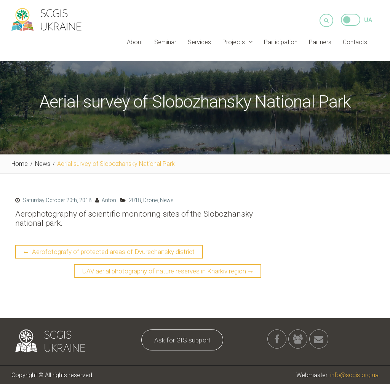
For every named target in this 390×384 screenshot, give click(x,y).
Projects (233, 41)
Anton (109, 200)
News (167, 200)
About (135, 41)
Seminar (165, 41)
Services (199, 41)
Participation (280, 41)
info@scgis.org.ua (354, 374)
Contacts (355, 41)
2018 (135, 200)
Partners (320, 41)
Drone (150, 200)
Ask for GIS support (182, 340)
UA (368, 19)
